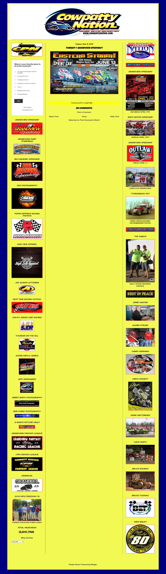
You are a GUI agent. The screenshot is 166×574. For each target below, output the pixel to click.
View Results (27, 107)
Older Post (114, 116)
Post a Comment (84, 112)
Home (84, 116)
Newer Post (53, 116)
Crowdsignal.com (27, 110)
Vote (18, 101)
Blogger (94, 564)
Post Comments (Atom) (90, 120)
